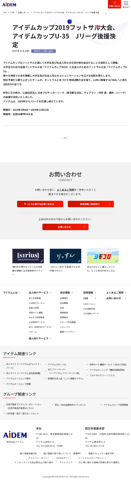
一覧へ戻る (64, 138)
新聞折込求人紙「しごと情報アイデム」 (66, 382)
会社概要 (64, 306)
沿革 (62, 311)
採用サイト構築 (36, 316)
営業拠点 (64, 320)
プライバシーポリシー (39, 461)
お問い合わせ (114, 6)
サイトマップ (66, 466)
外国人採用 (34, 311)
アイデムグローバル (57, 368)
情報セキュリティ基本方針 (101, 457)
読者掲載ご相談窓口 (89, 207)
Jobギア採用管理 (36, 320)
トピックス (65, 330)
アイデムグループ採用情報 (116, 408)
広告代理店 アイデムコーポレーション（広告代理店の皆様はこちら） (23, 409)
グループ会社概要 (68, 325)
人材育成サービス (37, 325)
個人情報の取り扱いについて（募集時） (62, 457)
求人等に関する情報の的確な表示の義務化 (99, 466)
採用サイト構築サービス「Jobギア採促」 (109, 368)
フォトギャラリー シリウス (102, 378)
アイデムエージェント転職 (18, 387)
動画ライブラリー (68, 335)
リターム (33, 335)
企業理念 (64, 301)
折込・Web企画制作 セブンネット (70, 408)
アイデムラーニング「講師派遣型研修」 (108, 373)
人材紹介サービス (37, 306)
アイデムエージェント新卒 (18, 382)
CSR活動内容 (89, 312)
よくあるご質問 (65, 193)
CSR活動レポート (91, 317)
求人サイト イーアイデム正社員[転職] (23, 376)
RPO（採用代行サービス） (41, 330)
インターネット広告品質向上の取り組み (33, 466)
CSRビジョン (89, 307)
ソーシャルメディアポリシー (92, 461)
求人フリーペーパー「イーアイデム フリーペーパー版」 (64, 374)
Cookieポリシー (64, 461)
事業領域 (64, 316)
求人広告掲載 (35, 301)
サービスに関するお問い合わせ (39, 207)
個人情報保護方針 (28, 457)
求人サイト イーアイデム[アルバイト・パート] (24, 369)
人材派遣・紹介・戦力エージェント (22, 416)
